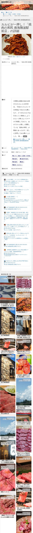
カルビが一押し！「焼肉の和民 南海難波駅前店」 (21, 141)
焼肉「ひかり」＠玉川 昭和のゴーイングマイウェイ (23, 290)
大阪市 (15, 158)
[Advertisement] (15, 81)
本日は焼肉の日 (5, 412)
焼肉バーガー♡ (5, 489)
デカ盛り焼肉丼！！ (22, 312)
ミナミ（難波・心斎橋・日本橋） (22, 155)
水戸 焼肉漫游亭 (5, 334)
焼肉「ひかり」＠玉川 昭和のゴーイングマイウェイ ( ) (16, 191)
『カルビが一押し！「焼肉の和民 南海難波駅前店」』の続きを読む (21, 148)
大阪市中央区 (24, 158)
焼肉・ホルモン (18, 164)
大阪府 (15, 161)
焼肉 (22, 161)
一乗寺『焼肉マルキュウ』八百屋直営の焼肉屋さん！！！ (7, 459)
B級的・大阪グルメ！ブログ (19, 56)
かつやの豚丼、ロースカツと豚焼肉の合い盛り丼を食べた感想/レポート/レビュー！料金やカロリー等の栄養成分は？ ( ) (16, 183)
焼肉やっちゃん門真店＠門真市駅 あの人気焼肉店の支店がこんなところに (23, 452)
